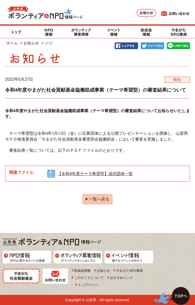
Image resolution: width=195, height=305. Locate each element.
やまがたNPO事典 (129, 271)
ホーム (12, 43)
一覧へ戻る (99, 199)
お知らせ (31, 43)
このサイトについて (89, 278)
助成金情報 (82, 271)
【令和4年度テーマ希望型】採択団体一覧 (95, 174)
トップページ (88, 285)
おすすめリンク (121, 278)
